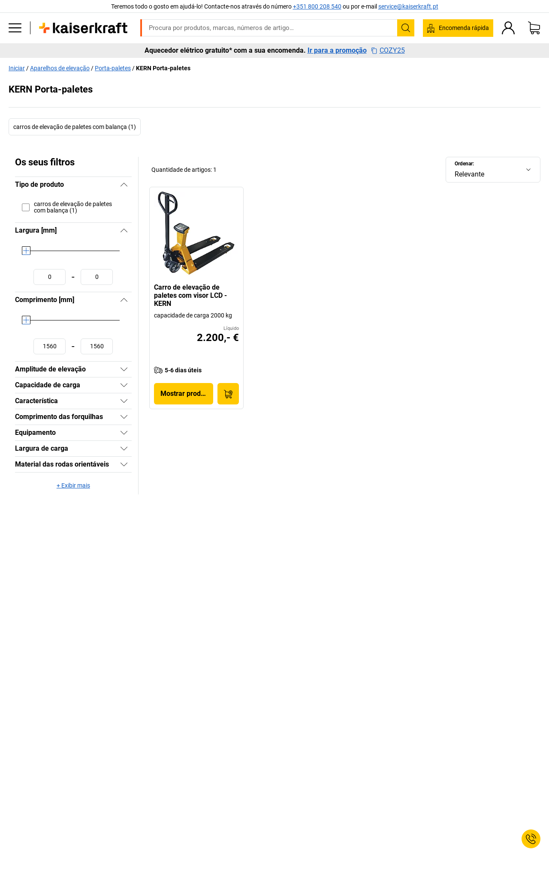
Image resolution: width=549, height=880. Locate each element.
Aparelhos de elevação (60, 68)
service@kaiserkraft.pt (408, 6)
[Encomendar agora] (228, 393)
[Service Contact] (531, 838)
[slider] (26, 250)
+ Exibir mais (73, 485)
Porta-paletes (113, 68)
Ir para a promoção (337, 50)
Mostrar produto (185, 393)
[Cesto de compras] (534, 28)
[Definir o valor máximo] (97, 277)
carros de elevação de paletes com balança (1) (74, 126)
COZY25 (388, 50)
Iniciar (17, 68)
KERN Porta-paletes (163, 68)
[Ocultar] (124, 184)
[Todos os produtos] (15, 27)
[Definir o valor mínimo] (49, 277)
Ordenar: (464, 163)
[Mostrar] (124, 369)
